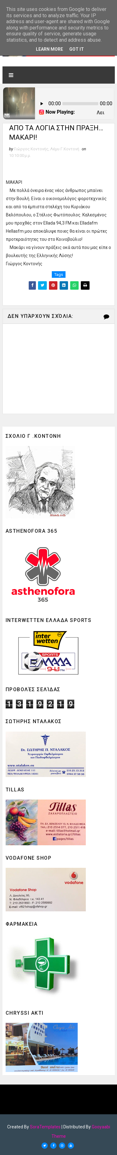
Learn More (49, 49)
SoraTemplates (45, 1126)
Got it (76, 49)
